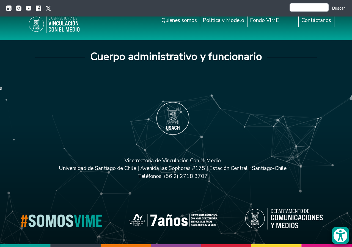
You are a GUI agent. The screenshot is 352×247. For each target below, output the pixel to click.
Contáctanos (316, 20)
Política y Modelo (223, 20)
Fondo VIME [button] (264, 20)
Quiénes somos (179, 20)
